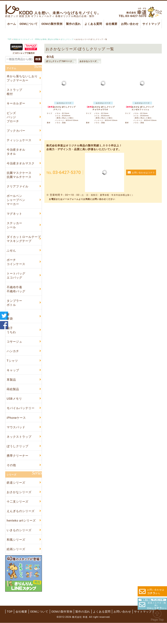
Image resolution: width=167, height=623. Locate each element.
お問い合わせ (130, 23)
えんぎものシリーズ (21, 511)
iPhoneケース (16, 417)
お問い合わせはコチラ (143, 172)
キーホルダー (16, 103)
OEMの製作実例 (51, 23)
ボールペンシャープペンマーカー (16, 200)
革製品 (11, 379)
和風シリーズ (16, 539)
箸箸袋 (10, 316)
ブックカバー (16, 130)
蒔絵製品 (13, 389)
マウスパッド (16, 427)
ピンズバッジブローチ (13, 117)
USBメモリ (14, 398)
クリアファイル (17, 186)
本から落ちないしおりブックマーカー (22, 78)
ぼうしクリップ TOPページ (59, 61)
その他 (11, 465)
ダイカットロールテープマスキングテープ (24, 239)
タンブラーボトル (14, 303)
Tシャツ (12, 360)
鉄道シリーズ (16, 482)
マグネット (14, 213)
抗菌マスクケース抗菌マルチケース (19, 175)
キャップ (13, 370)
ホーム (11, 23)
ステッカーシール (14, 225)
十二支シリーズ (17, 501)
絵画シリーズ (16, 549)
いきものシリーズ (19, 530)
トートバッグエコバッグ (16, 275)
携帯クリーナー (17, 455)
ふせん (11, 250)
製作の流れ (73, 23)
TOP (10, 611)
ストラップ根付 (14, 92)
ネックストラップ (19, 436)
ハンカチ (13, 351)
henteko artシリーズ (21, 520)
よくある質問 (93, 23)
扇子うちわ (11, 330)
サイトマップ (151, 23)
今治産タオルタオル (16, 151)
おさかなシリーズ (88, 61)
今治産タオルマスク (21, 163)
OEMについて (29, 23)
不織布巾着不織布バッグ (16, 289)
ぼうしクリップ (17, 446)
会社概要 (111, 23)
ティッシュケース (19, 140)
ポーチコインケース (16, 262)
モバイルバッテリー (21, 408)
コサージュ (14, 341)
